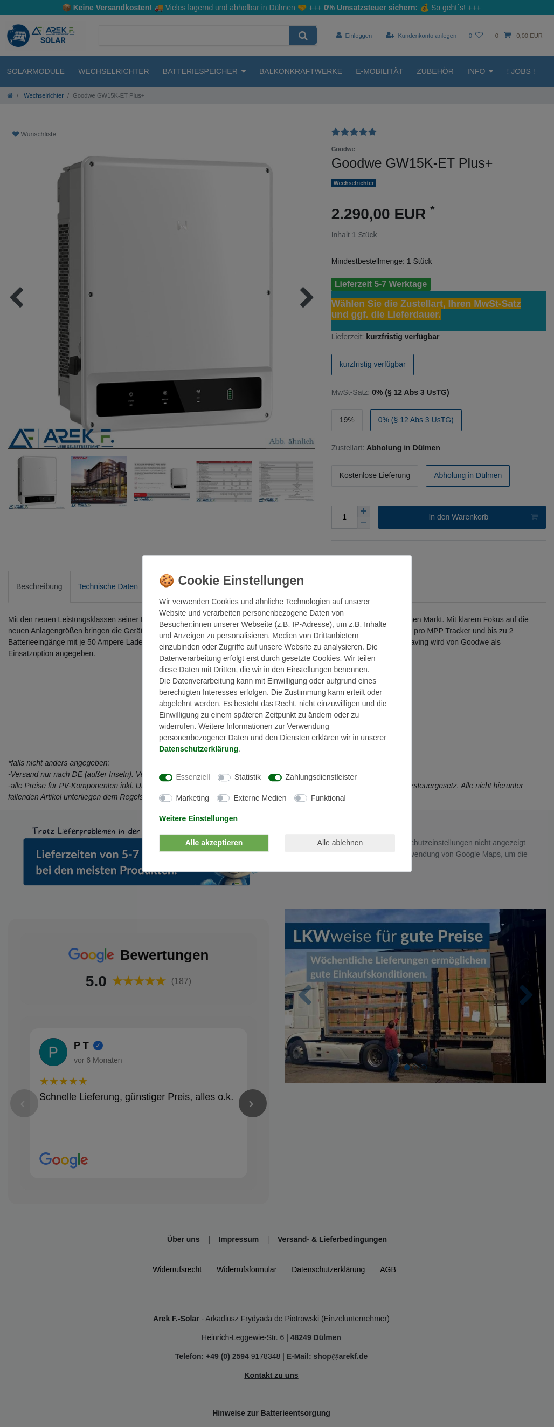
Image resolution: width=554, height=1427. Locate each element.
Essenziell (193, 777)
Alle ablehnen (340, 842)
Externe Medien (259, 798)
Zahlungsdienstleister (321, 777)
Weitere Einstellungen (198, 818)
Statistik (247, 777)
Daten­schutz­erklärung (198, 749)
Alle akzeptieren (214, 842)
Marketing (192, 798)
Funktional (328, 798)
